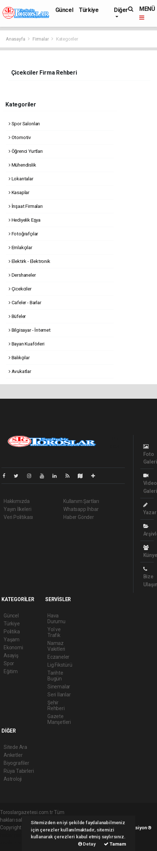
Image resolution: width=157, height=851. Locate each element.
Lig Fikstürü (59, 665)
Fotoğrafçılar (23, 233)
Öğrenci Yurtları (26, 151)
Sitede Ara (15, 747)
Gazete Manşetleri (59, 719)
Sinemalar (58, 686)
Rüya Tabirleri (19, 771)
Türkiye (88, 10)
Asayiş (11, 655)
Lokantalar (21, 178)
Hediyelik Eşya (25, 220)
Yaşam (12, 639)
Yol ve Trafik (54, 632)
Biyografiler (16, 763)
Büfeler (17, 316)
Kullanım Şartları (81, 501)
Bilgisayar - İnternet (30, 330)
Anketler (13, 755)
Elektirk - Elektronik (29, 261)
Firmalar (40, 39)
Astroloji (13, 779)
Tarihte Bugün (55, 676)
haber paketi (14, 835)
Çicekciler (20, 289)
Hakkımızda (17, 501)
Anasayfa (16, 39)
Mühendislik (22, 165)
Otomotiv (20, 137)
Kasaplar (19, 192)
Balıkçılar (19, 357)
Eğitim (11, 671)
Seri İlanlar (59, 694)
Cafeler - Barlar (25, 302)
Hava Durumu (56, 618)
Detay (87, 844)
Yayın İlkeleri (17, 509)
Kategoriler (67, 39)
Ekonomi (13, 647)
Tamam (115, 844)
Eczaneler (58, 657)
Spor (9, 663)
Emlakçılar (20, 247)
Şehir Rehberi (56, 705)
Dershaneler (22, 275)
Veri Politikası (18, 517)
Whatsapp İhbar (80, 509)
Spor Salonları (24, 123)
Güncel (64, 10)
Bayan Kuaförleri (26, 344)
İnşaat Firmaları (26, 206)
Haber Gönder (78, 517)
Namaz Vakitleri (56, 646)
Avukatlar (20, 371)
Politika (12, 631)
